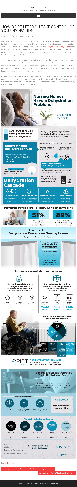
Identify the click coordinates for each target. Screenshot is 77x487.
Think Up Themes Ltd (33, 484)
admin (8, 36)
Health (32, 36)
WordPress (54, 484)
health (28, 63)
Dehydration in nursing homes (58, 47)
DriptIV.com (11, 463)
